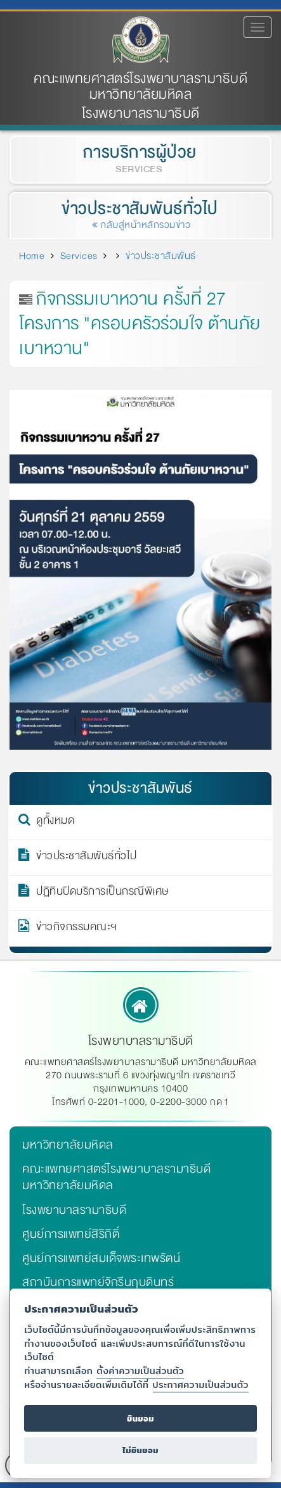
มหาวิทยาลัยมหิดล (68, 1145)
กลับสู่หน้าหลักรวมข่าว (143, 225)
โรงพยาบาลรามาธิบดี (74, 1210)
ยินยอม (140, 1418)
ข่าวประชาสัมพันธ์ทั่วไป (138, 208)
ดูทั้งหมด (55, 822)
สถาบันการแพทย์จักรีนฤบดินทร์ (98, 1282)
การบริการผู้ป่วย (138, 152)
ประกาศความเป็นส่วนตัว (201, 1384)
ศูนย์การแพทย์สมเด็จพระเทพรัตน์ (101, 1258)
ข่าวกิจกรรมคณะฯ (76, 928)
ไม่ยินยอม (140, 1450)
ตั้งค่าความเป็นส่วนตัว (140, 1370)
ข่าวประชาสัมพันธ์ (161, 256)
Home (31, 256)
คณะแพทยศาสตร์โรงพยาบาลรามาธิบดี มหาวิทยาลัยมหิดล (140, 87)
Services (79, 256)
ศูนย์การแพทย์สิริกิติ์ (70, 1234)
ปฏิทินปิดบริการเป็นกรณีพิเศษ (102, 893)
